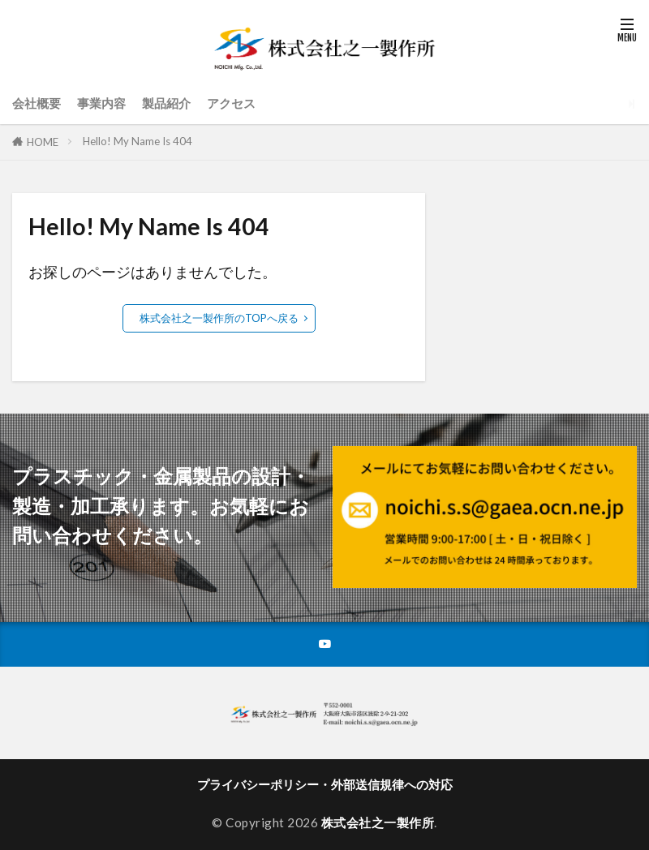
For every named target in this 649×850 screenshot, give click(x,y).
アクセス (231, 103)
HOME (42, 141)
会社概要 (36, 103)
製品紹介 (166, 103)
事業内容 (101, 103)
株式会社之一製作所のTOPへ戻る (219, 317)
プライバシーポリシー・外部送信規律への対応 (325, 786)
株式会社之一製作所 (378, 824)
